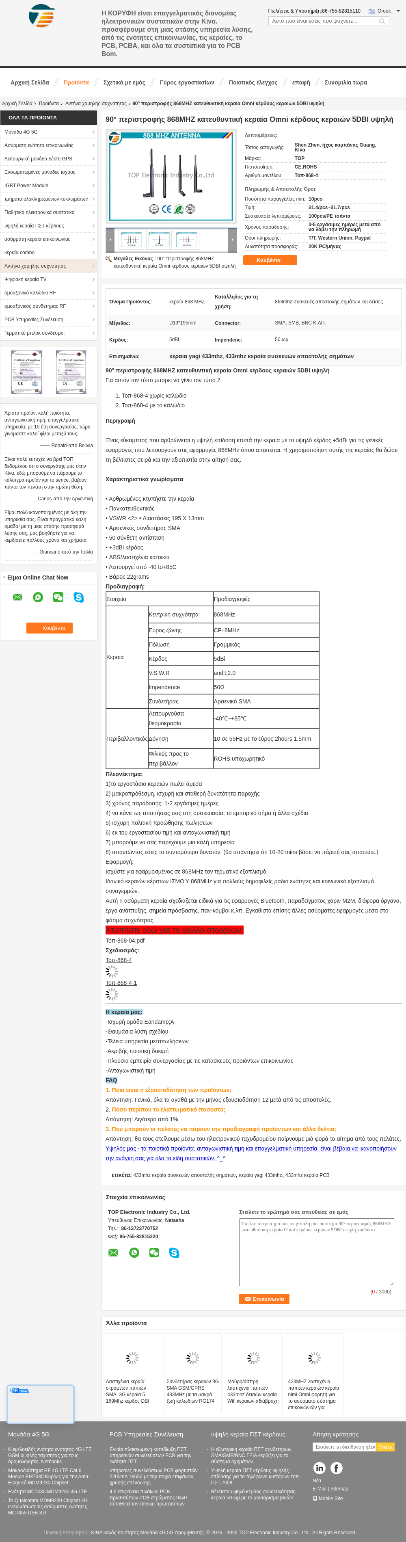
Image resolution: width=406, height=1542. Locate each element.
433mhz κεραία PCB (307, 1175)
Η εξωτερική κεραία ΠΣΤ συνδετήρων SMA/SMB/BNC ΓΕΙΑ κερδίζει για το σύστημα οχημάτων (251, 1455)
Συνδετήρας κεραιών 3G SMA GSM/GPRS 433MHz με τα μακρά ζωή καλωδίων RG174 (192, 1391)
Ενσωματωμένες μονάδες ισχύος (39, 172)
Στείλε (385, 1447)
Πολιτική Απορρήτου (65, 1533)
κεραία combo (19, 252)
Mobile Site (328, 1498)
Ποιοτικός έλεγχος (253, 82)
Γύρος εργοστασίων (187, 82)
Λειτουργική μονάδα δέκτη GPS (38, 159)
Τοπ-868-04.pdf (125, 940)
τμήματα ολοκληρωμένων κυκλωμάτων (46, 199)
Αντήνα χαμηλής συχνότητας (96, 103)
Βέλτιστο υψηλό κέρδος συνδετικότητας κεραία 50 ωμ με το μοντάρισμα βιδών (253, 1495)
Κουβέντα (274, 260)
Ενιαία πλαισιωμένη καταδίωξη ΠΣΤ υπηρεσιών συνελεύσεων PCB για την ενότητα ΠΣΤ (151, 1455)
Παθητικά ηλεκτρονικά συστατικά (39, 212)
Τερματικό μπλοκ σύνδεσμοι (34, 333)
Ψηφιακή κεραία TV (25, 279)
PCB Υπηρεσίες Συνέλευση (33, 319)
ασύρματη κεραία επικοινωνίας (37, 239)
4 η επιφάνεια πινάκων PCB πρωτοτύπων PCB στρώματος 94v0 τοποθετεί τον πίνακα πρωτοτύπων (148, 1498)
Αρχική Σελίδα (30, 82)
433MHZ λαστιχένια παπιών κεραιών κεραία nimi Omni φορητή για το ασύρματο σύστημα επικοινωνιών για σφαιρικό (313, 1398)
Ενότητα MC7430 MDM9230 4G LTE (47, 1491)
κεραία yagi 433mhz (260, 1175)
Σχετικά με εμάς (124, 82)
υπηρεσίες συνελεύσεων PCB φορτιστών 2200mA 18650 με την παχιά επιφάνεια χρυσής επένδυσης (154, 1477)
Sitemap (339, 1489)
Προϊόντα (76, 82)
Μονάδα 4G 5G (21, 132)
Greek (389, 11)
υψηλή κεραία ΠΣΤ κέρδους (34, 226)
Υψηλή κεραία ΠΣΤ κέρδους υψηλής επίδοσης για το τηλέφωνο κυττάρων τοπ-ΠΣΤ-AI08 (255, 1477)
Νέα (317, 1481)
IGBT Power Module (26, 185)
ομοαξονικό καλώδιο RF (30, 293)
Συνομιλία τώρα (346, 82)
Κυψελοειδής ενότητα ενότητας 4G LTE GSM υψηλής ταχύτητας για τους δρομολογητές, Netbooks (50, 1455)
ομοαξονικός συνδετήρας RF (35, 306)
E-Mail (319, 1489)
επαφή (301, 82)
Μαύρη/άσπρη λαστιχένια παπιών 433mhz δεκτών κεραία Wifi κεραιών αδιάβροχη (253, 1391)
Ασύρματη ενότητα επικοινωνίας (38, 145)
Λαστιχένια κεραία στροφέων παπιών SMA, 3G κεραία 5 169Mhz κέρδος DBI (127, 1391)
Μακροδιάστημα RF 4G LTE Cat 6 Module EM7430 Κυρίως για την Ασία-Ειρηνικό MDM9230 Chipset (49, 1477)
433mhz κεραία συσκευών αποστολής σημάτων (184, 1175)
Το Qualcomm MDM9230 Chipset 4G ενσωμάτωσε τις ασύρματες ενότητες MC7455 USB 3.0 (48, 1507)
